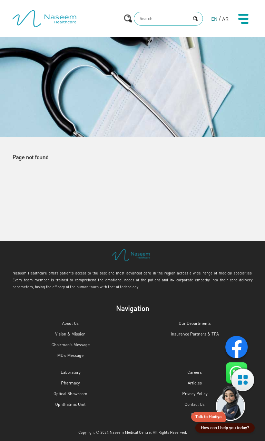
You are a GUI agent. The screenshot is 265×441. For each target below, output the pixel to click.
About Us (70, 323)
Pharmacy (70, 382)
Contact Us (195, 404)
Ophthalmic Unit (70, 404)
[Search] (161, 18)
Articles (195, 382)
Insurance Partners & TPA (195, 334)
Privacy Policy (194, 393)
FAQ (194, 415)
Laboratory (70, 372)
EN (214, 19)
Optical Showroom (70, 393)
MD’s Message (70, 355)
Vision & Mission (70, 334)
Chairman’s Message (70, 344)
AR (225, 19)
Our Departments (195, 323)
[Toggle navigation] (243, 19)
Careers (194, 372)
